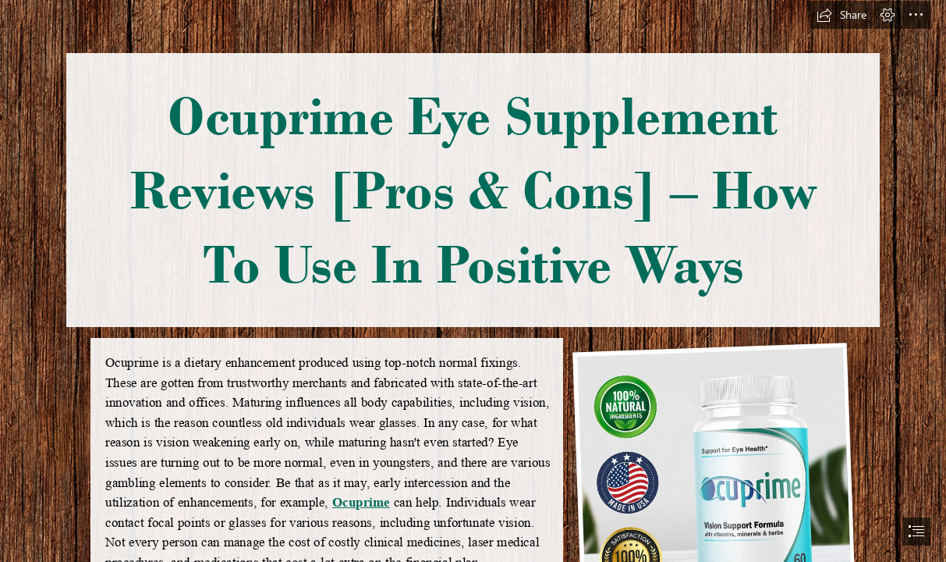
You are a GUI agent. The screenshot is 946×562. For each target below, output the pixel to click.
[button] (841, 15)
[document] (473, 281)
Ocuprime (360, 502)
